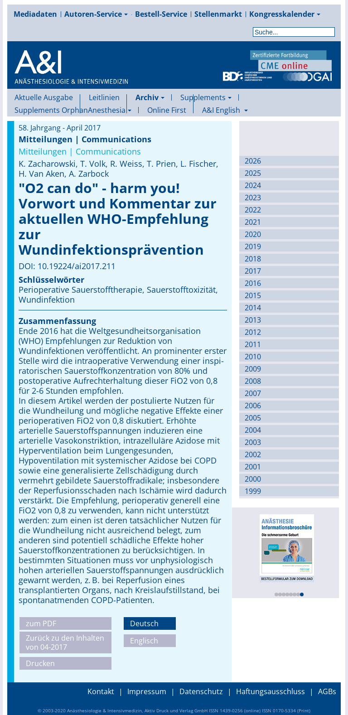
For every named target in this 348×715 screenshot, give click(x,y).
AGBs (327, 691)
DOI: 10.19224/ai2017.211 (67, 266)
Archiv (149, 97)
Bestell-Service (161, 14)
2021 (253, 222)
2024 (253, 185)
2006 (253, 405)
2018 (253, 259)
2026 (253, 161)
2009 (253, 369)
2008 (253, 381)
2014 (253, 308)
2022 (253, 210)
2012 (253, 332)
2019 (253, 246)
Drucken (40, 663)
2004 (253, 430)
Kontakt (100, 691)
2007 (253, 393)
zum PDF (41, 623)
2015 (253, 295)
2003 (253, 442)
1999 (253, 491)
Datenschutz (201, 691)
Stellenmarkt (218, 14)
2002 (253, 454)
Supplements (206, 97)
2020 (253, 234)
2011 (253, 344)
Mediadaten (35, 14)
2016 (253, 283)
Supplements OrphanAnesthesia (72, 110)
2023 (253, 197)
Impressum (146, 691)
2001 (253, 467)
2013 (253, 320)
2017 (253, 271)
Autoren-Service (96, 14)
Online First (166, 110)
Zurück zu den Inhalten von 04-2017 (65, 642)
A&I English (225, 110)
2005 (253, 418)
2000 (253, 479)
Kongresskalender (284, 14)
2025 (253, 173)
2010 (253, 357)
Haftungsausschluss (270, 691)
